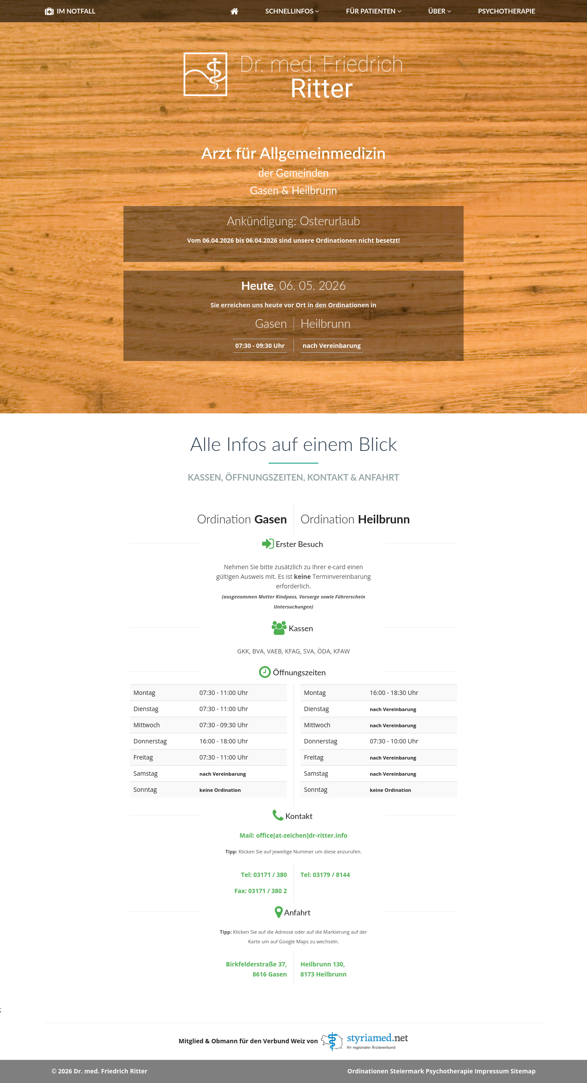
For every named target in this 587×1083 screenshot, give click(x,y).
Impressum (491, 1071)
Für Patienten (374, 11)
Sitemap (523, 1071)
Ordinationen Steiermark (386, 1071)
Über (439, 11)
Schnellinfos (292, 11)
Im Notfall (70, 11)
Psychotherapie (506, 11)
